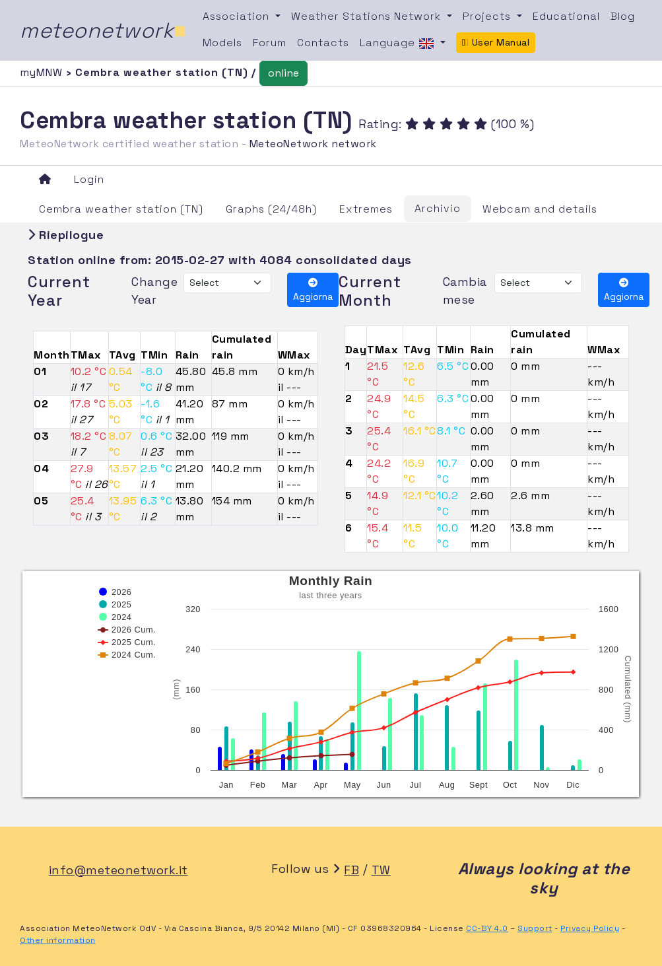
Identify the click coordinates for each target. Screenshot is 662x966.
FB (351, 870)
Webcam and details (539, 209)
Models (222, 43)
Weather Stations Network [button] (367, 16)
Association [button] (238, 16)
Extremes (366, 209)
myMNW (43, 72)
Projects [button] (488, 16)
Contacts (323, 43)
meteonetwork (103, 30)
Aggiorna (313, 290)
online (283, 73)
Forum (269, 43)
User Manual (495, 42)
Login (89, 179)
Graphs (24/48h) (271, 209)
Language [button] (399, 44)
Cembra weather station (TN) (121, 209)
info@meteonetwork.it (118, 870)
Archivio (437, 208)
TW (381, 870)
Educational (566, 16)
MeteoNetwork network (313, 144)
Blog (623, 16)
